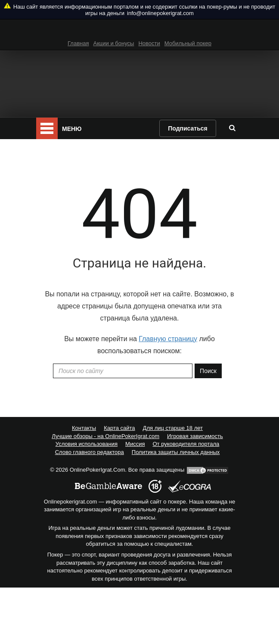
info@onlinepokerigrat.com (160, 13)
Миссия (135, 444)
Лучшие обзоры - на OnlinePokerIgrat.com (105, 436)
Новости (149, 43)
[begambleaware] (108, 486)
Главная (78, 43)
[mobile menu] (47, 128)
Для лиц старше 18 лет (173, 428)
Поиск (208, 370)
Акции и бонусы (113, 43)
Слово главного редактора (89, 452)
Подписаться (188, 128)
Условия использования (87, 444)
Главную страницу (168, 338)
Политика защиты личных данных (176, 452)
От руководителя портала (185, 444)
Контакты (84, 428)
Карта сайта (119, 428)
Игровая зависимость (195, 436)
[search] (232, 128)
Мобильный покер (187, 43)
